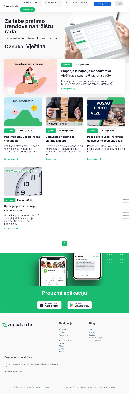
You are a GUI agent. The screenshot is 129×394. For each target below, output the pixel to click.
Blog (66, 2)
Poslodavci (63, 332)
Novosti (92, 332)
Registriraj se (27, 10)
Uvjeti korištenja (73, 387)
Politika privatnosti (90, 387)
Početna (30, 2)
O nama (62, 349)
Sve (90, 330)
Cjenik (61, 346)
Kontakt (62, 352)
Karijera (92, 335)
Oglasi (61, 344)
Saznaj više (66, 88)
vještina (66, 65)
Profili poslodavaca (53, 2)
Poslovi (40, 2)
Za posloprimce (98, 4)
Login (119, 4)
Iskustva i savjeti (96, 338)
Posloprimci (63, 335)
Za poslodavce (95, 341)
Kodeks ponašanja (107, 387)
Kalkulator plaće (77, 2)
